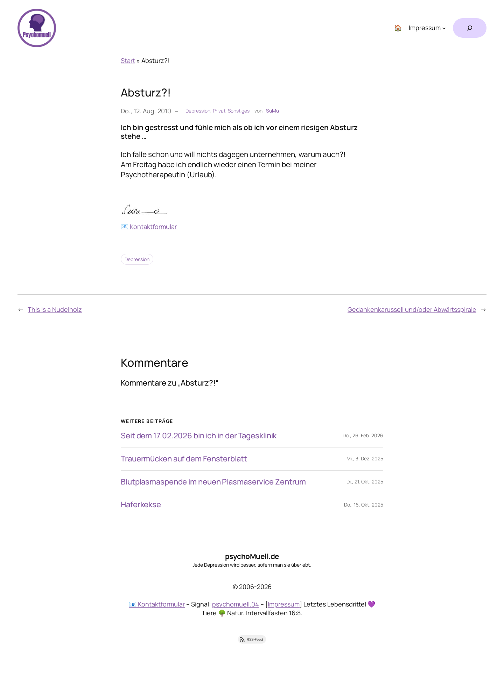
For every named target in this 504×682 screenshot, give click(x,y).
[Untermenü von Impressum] (444, 28)
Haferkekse (141, 504)
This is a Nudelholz (55, 309)
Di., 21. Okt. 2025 (364, 481)
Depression (198, 110)
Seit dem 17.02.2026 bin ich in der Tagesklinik (198, 435)
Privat (219, 110)
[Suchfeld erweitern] (469, 28)
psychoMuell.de (252, 556)
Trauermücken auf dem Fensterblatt (184, 458)
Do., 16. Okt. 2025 (363, 504)
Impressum (284, 604)
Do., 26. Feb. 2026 (363, 435)
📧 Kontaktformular (149, 226)
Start (128, 60)
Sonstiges (239, 110)
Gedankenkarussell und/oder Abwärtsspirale (412, 309)
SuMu (272, 110)
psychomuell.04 (235, 604)
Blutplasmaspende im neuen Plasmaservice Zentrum (213, 482)
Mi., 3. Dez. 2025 (364, 458)
